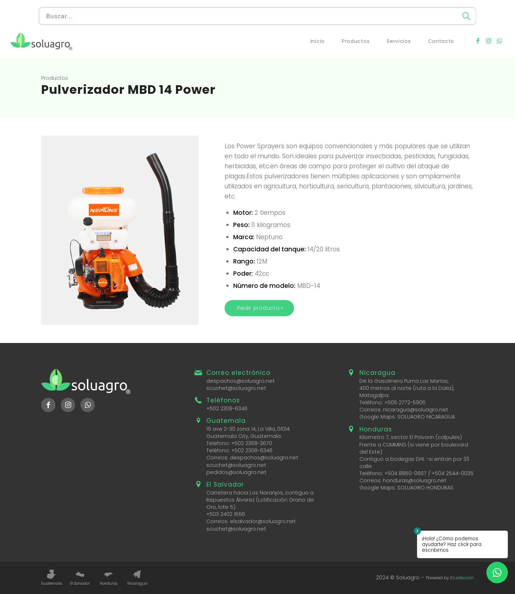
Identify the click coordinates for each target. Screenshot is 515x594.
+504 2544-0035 (453, 473)
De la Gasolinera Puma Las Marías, (403, 381)
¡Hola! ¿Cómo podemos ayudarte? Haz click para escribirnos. (451, 544)
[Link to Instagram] (488, 40)
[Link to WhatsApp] (499, 40)
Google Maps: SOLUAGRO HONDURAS (406, 487)
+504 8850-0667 (405, 473)
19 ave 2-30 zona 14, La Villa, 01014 (248, 429)
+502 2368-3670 (251, 443)
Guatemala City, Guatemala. (244, 436)
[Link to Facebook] (477, 40)
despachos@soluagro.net (240, 381)
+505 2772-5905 (405, 402)
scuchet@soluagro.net (236, 388)
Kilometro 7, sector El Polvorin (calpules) (410, 437)
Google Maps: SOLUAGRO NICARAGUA (407, 416)
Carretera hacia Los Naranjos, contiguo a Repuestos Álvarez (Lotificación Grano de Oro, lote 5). (260, 500)
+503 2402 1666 (225, 514)
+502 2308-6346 (226, 408)
